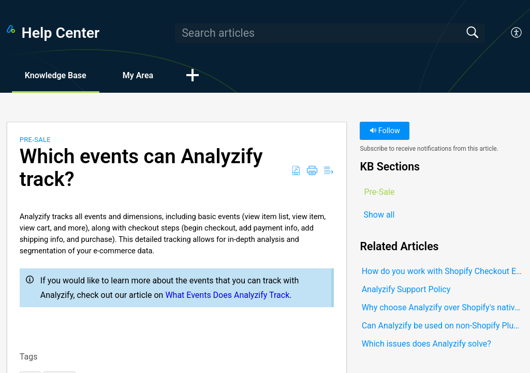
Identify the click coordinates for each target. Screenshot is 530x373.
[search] (329, 33)
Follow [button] (385, 130)
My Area (138, 75)
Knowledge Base (55, 75)
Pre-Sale (35, 140)
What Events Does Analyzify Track (227, 295)
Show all (378, 215)
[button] (516, 33)
